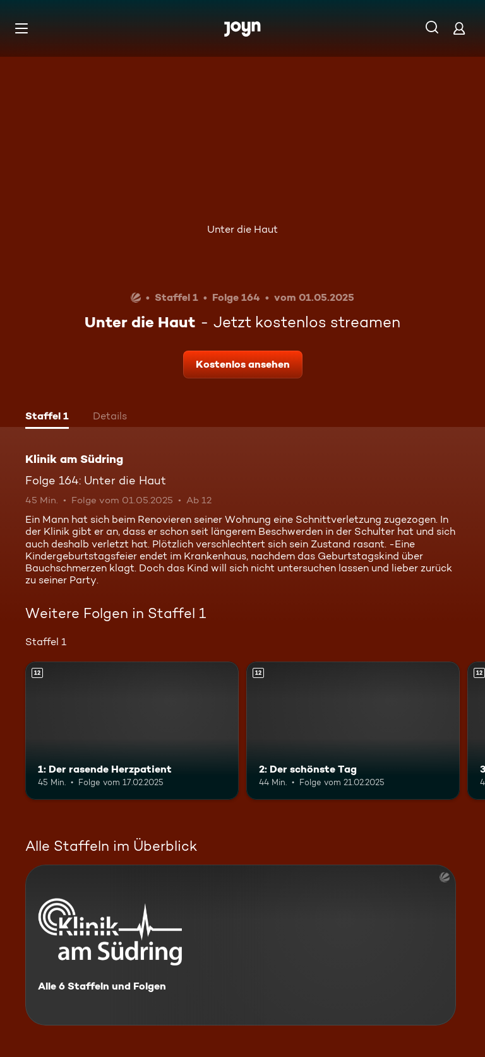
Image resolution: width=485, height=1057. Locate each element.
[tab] (47, 417)
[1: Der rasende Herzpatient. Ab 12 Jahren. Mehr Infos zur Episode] (132, 731)
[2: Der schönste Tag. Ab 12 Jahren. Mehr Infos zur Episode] (353, 731)
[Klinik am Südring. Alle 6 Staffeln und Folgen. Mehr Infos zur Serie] (240, 945)
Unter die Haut (242, 229)
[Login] (459, 28)
